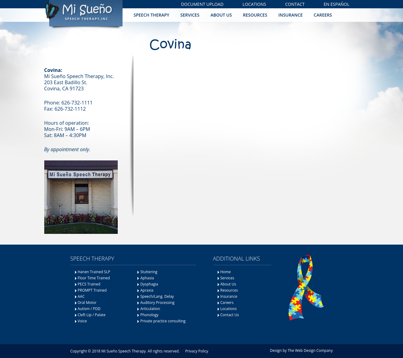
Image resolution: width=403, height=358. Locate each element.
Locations (254, 4)
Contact (295, 4)
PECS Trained (89, 284)
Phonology (149, 314)
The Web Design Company (310, 350)
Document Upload (202, 4)
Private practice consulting (162, 321)
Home (225, 271)
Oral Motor (87, 302)
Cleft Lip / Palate (92, 314)
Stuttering (148, 271)
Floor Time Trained (94, 278)
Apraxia (146, 290)
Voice (82, 321)
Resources (255, 15)
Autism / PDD (89, 308)
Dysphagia (149, 284)
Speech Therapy (151, 15)
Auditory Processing (157, 302)
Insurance (290, 15)
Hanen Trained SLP (94, 271)
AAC (81, 296)
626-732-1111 (77, 102)
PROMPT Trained (92, 290)
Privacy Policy (196, 351)
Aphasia (147, 278)
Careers (323, 15)
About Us (221, 15)
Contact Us (229, 314)
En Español (336, 4)
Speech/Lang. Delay (157, 296)
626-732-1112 (70, 108)
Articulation (150, 308)
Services (190, 15)
